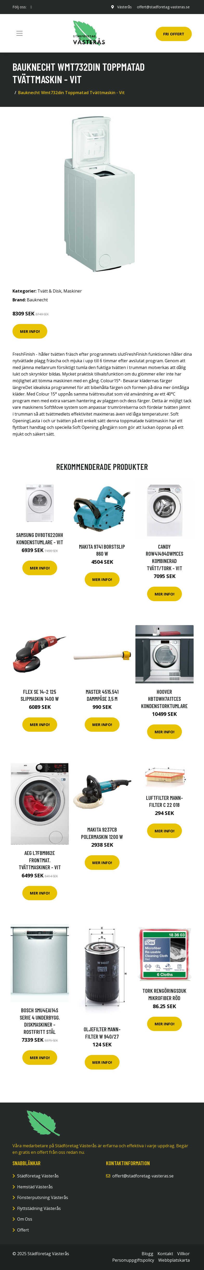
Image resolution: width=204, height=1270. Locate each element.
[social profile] (31, 7)
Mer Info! (30, 331)
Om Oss (24, 1219)
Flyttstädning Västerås (39, 1208)
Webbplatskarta (174, 1260)
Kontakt (165, 1253)
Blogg (147, 1253)
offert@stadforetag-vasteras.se (163, 6)
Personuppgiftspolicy (133, 1260)
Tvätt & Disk (49, 291)
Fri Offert (173, 33)
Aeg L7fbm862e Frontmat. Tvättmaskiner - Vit (40, 860)
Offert (23, 1230)
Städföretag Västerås (38, 1176)
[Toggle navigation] (19, 33)
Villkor (183, 1253)
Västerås (124, 6)
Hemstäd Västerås (35, 1187)
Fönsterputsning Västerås (42, 1197)
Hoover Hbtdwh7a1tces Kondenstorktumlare (164, 698)
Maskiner (72, 291)
